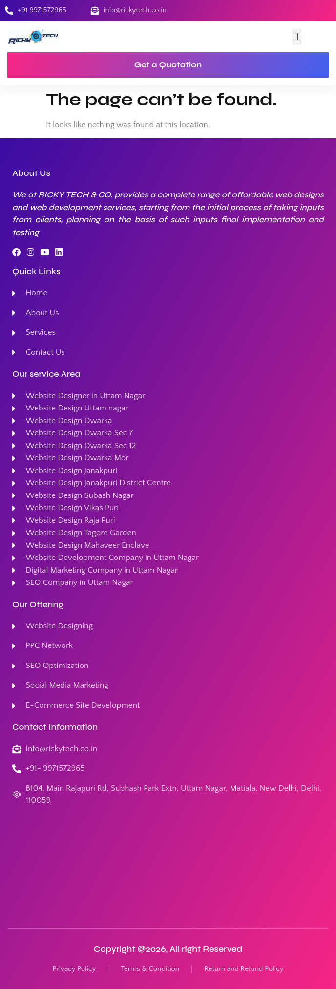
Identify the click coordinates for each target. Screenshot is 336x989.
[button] (296, 37)
